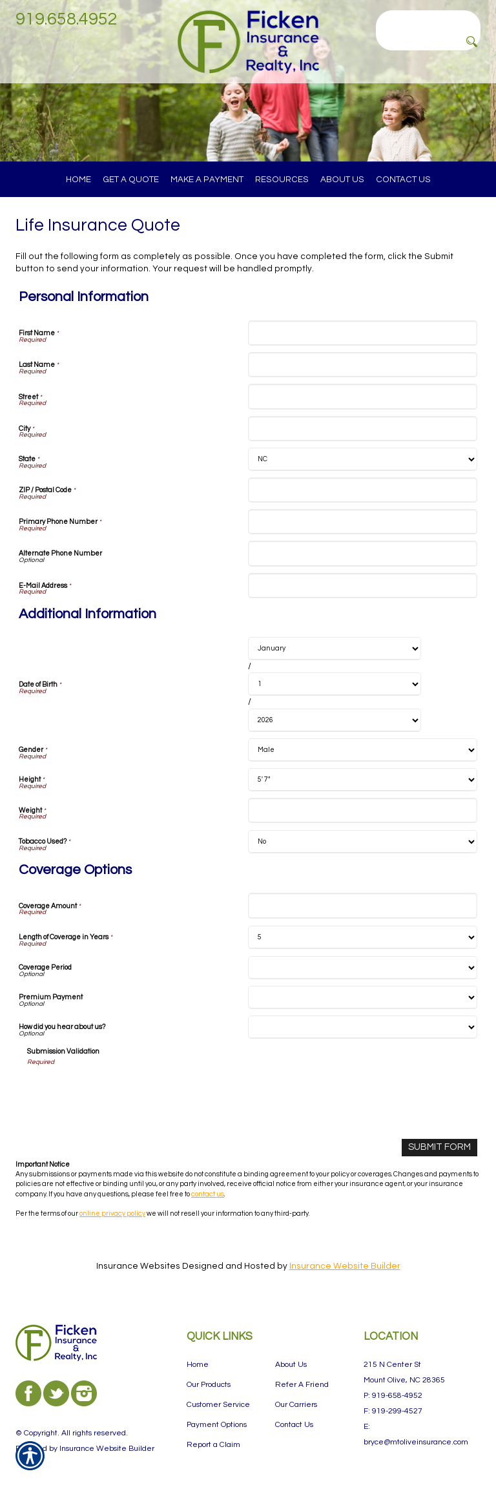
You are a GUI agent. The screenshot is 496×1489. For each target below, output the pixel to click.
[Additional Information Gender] (362, 750)
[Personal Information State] (362, 459)
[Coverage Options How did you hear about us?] (362, 1027)
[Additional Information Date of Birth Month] (334, 648)
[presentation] (125, 1092)
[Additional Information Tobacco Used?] (362, 841)
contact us (207, 1192)
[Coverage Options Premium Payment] (362, 997)
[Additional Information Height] (362, 779)
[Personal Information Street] (362, 396)
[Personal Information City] (362, 428)
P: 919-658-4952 (393, 1395)
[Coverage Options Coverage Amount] (362, 905)
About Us (291, 1364)
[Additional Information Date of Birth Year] (334, 720)
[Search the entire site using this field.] (428, 19)
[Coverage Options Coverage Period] (362, 967)
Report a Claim (213, 1444)
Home (198, 1364)
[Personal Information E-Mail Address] (362, 585)
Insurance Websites (138, 1265)
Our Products (209, 1384)
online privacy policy (112, 1212)
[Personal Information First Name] (362, 333)
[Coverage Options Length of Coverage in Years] (362, 937)
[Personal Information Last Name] (362, 364)
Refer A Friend (302, 1384)
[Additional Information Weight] (362, 810)
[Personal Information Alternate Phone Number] (362, 553)
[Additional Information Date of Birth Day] (334, 684)
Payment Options (217, 1424)
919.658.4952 (67, 19)
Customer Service (218, 1404)
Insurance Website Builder (344, 1265)
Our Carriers (296, 1404)
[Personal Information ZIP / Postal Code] (362, 490)
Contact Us (294, 1424)
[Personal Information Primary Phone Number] (362, 521)
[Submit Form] (441, 1147)
